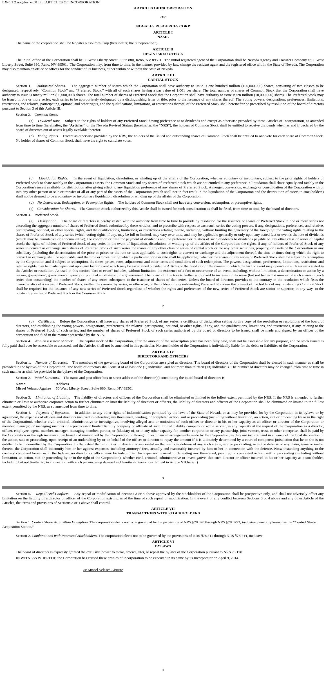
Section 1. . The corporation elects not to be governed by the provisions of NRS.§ (105, 522)
